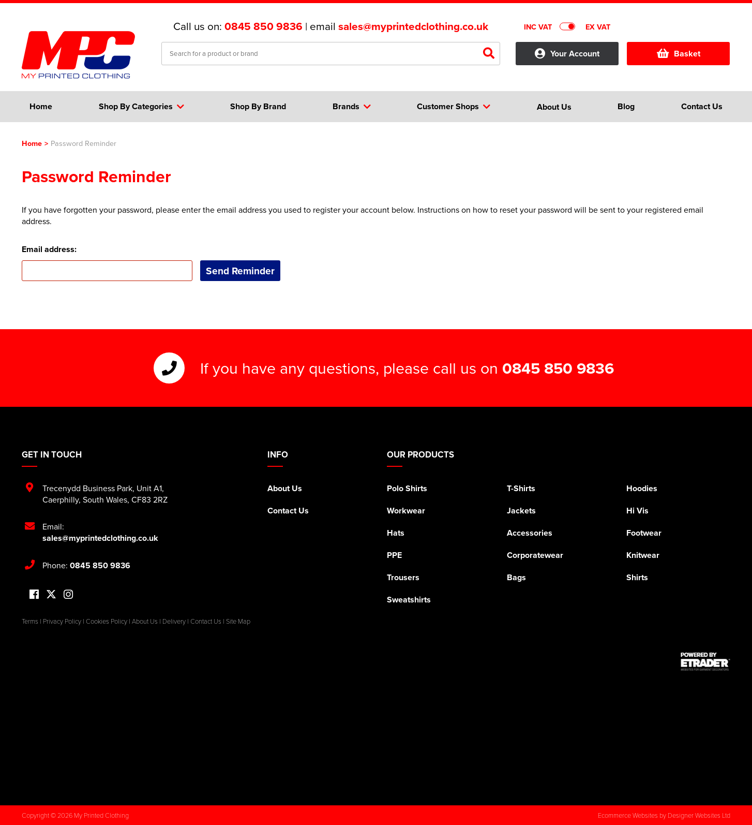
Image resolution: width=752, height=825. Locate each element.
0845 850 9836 (263, 26)
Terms (30, 621)
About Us (284, 488)
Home (32, 143)
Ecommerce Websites (628, 815)
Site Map (238, 621)
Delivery (174, 621)
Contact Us (288, 511)
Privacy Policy (62, 621)
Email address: (49, 249)
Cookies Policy (106, 621)
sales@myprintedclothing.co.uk (413, 26)
